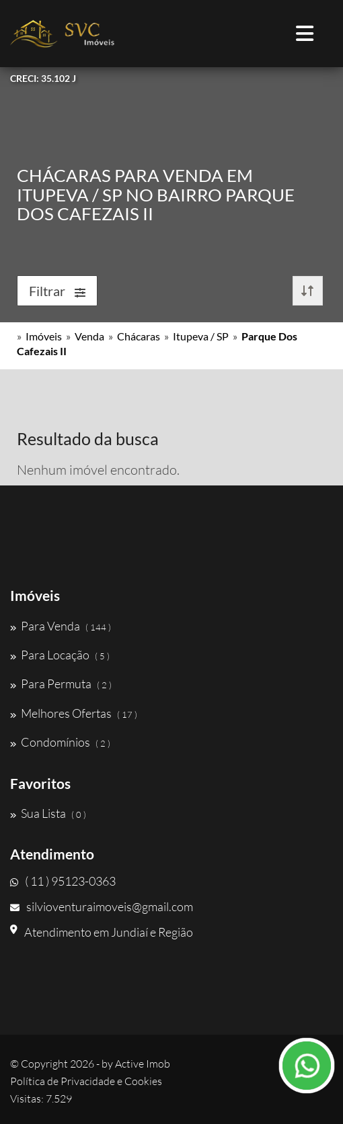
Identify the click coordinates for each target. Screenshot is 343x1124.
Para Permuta (61, 683)
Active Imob (142, 1063)
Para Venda (60, 625)
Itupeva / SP (201, 336)
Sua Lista (48, 813)
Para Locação (60, 654)
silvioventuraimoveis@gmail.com (101, 906)
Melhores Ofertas (73, 713)
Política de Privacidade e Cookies (86, 1081)
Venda (89, 336)
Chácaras (138, 336)
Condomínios (60, 742)
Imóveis (44, 336)
